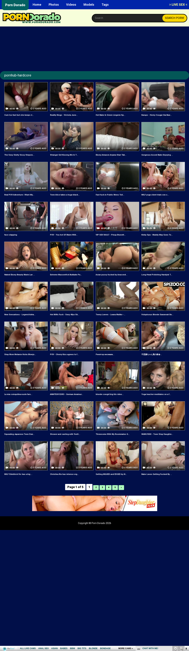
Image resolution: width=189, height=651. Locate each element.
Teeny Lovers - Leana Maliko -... (116, 322)
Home (37, 4)
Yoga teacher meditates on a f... (162, 405)
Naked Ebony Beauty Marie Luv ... (25, 278)
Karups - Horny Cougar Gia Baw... (162, 114)
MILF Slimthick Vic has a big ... (23, 493)
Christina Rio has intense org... (70, 493)
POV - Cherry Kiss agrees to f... (70, 366)
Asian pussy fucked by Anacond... (117, 278)
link (186, 597)
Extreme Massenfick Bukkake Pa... (69, 280)
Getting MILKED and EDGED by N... (117, 493)
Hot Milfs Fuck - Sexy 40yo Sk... (70, 322)
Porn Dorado (15, 5)
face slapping (13, 238)
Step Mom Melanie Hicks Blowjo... (26, 366)
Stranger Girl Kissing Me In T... (69, 154)
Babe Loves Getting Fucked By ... (162, 493)
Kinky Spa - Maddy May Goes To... (162, 238)
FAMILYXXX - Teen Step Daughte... (156, 451)
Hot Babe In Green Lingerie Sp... (116, 114)
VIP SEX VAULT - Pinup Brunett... (116, 238)
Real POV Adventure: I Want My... (25, 198)
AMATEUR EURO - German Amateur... (67, 407)
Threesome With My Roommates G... (117, 451)
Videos (71, 4)
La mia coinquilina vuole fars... (23, 405)
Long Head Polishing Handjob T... (162, 278)
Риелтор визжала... (109, 366)
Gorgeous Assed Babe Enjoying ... (163, 154)
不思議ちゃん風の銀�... (156, 366)
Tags (105, 4)
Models (89, 4)
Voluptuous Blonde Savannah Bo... (160, 324)
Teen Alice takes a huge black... (70, 198)
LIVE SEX (178, 4)
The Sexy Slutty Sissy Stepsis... (24, 154)
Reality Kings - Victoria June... (69, 114)
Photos (54, 4)
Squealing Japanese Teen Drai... (25, 449)
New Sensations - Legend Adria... (25, 322)
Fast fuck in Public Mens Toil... (115, 198)
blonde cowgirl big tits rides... (115, 405)
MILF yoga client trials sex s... (160, 198)
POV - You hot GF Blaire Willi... (69, 238)
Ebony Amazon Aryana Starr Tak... (114, 156)
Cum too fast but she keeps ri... (24, 114)
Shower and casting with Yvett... (70, 449)
